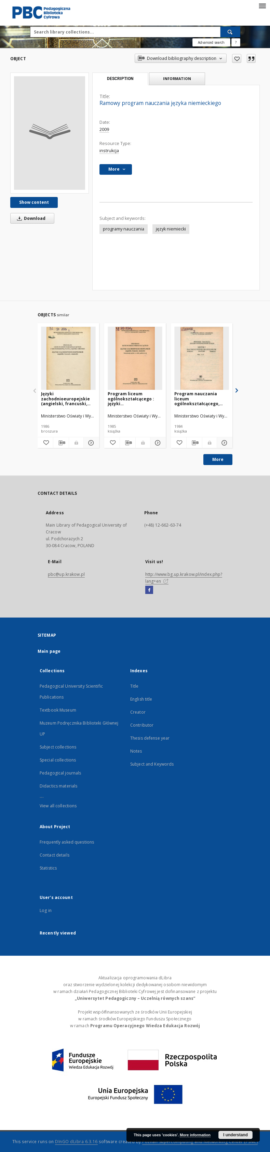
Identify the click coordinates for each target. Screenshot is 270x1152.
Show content (34, 202)
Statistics (48, 868)
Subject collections (58, 747)
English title (141, 699)
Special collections (58, 760)
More (218, 459)
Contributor (141, 725)
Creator (138, 712)
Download (30, 218)
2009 (104, 129)
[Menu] (262, 5)
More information (195, 1135)
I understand (235, 1135)
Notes (136, 751)
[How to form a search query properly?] (235, 42)
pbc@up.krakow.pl (66, 574)
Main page (49, 651)
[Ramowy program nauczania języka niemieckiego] (49, 133)
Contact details (54, 855)
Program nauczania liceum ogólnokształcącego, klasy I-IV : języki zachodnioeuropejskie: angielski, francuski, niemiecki (199, 398)
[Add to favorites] (236, 58)
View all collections (58, 806)
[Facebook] (149, 590)
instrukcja (109, 151)
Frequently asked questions (67, 842)
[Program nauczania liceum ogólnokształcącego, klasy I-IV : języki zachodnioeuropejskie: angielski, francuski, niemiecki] (202, 358)
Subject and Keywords (152, 764)
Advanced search (211, 42)
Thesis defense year (150, 738)
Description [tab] (120, 78)
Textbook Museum (58, 710)
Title (134, 686)
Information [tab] (177, 78)
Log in (46, 910)
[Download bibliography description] (61, 442)
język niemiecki (171, 229)
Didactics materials (58, 786)
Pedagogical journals (60, 773)
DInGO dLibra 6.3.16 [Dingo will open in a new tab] (76, 1141)
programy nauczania (123, 229)
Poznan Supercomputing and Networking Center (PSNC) (200, 1141)
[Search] (230, 31)
